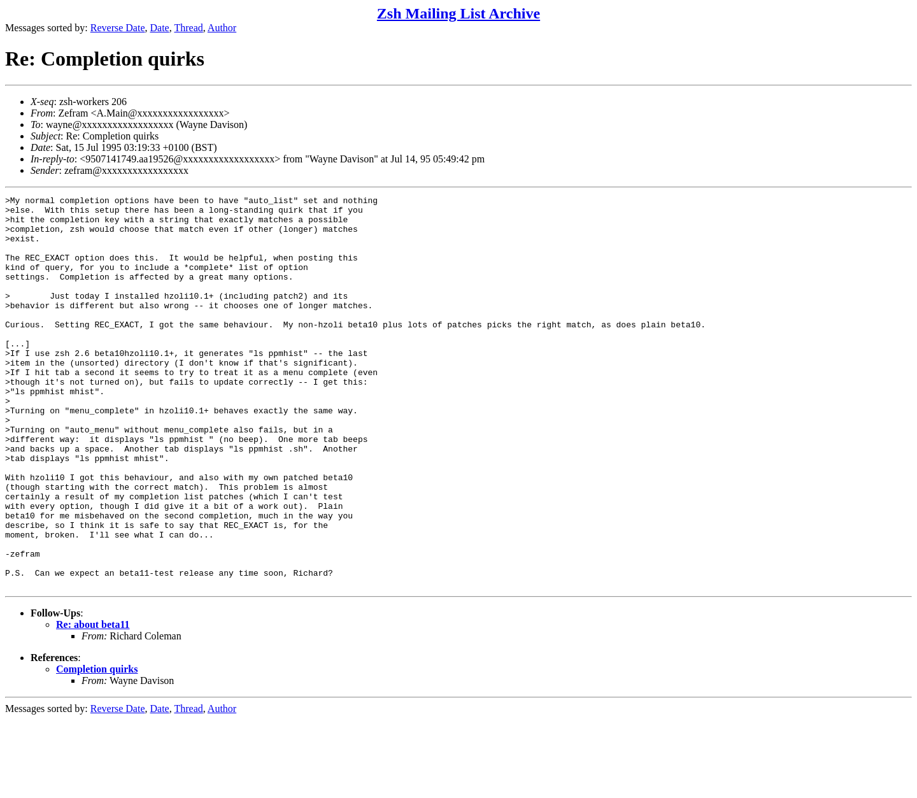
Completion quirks (97, 747)
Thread (188, 27)
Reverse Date (117, 27)
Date (159, 27)
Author (222, 27)
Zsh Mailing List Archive (458, 13)
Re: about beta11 (93, 702)
